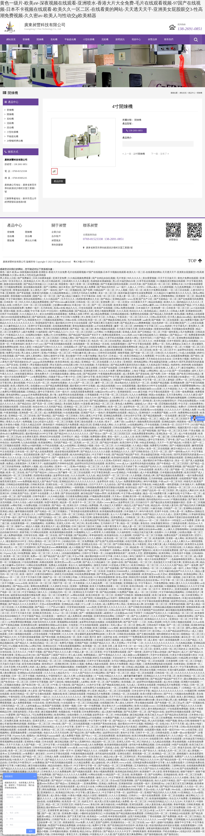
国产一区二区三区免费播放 (153, 487)
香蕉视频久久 (50, 688)
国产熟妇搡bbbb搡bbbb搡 (142, 700)
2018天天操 (136, 284)
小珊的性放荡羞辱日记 (91, 813)
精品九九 (133, 412)
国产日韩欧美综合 (140, 451)
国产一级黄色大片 (61, 457)
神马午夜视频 (151, 481)
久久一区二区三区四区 (81, 332)
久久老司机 (121, 424)
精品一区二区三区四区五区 (60, 804)
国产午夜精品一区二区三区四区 (173, 463)
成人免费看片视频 (190, 320)
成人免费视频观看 (28, 469)
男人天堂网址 (148, 517)
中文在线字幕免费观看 (87, 508)
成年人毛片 (198, 371)
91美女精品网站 (87, 619)
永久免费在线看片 (175, 762)
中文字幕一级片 (9, 517)
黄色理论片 (48, 664)
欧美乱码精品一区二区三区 (44, 643)
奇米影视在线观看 (117, 816)
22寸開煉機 (139, 154)
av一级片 (122, 287)
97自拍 (68, 780)
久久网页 (126, 619)
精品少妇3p (86, 831)
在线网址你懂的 (34, 335)
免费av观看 (100, 439)
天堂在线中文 (119, 658)
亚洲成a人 (97, 547)
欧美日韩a (24, 646)
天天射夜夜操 (59, 816)
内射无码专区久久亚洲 (44, 622)
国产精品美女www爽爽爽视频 (135, 323)
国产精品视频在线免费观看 (170, 475)
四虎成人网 (149, 475)
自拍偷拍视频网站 (71, 553)
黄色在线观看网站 (33, 299)
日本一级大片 (63, 392)
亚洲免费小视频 (70, 813)
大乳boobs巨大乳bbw (126, 768)
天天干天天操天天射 (21, 613)
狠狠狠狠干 (196, 721)
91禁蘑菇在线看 (113, 332)
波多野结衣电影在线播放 (143, 463)
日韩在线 (82, 320)
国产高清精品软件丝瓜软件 (14, 499)
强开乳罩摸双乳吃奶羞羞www (189, 454)
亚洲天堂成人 (113, 649)
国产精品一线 (59, 505)
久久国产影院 (86, 598)
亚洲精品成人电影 (71, 604)
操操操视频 (47, 350)
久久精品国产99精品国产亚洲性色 (47, 828)
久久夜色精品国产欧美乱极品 (95, 520)
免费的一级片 (32, 308)
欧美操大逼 (142, 825)
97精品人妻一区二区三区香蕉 (87, 652)
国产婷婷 (95, 418)
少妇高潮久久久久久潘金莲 (76, 281)
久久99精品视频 (123, 445)
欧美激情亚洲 (20, 490)
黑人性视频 (86, 628)
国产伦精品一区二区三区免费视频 (155, 718)
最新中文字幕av (9, 679)
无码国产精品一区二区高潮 (68, 442)
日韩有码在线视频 (42, 747)
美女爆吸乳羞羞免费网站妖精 (90, 634)
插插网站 (143, 726)
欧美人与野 (64, 679)
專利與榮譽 (57, 245)
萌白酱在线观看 (85, 460)
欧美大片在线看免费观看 (166, 550)
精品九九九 (72, 308)
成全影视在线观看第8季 (67, 451)
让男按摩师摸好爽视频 (20, 622)
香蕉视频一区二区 (142, 753)
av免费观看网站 (39, 377)
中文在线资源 (7, 451)
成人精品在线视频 (106, 386)
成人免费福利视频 (13, 535)
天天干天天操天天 (167, 278)
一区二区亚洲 (121, 586)
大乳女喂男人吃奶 (25, 667)
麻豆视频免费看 (49, 712)
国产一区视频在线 (195, 703)
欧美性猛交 (132, 487)
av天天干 (161, 810)
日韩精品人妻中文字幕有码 (41, 392)
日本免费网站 (61, 335)
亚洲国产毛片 (88, 412)
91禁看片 (187, 442)
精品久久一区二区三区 (15, 580)
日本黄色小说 (196, 715)
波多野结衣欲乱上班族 (182, 601)
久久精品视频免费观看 (79, 278)
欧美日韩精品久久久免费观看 (139, 356)
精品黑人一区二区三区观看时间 (20, 547)
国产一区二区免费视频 (116, 478)
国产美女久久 (150, 750)
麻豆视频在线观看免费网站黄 (123, 347)
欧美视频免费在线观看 (111, 511)
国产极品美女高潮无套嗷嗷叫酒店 (168, 502)
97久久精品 (198, 305)
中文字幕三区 (151, 326)
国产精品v (106, 299)
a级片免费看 (28, 332)
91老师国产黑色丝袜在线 (104, 723)
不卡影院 (154, 688)
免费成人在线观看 (195, 314)
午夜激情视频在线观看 (82, 753)
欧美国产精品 (140, 721)
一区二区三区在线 (135, 822)
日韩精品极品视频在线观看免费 (169, 607)
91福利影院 (42, 332)
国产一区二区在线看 (102, 305)
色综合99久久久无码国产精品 (48, 406)
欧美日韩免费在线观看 (143, 735)
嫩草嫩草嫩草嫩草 (133, 676)
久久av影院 (197, 792)
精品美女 (11, 589)
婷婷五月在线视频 (64, 574)
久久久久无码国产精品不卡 (37, 457)
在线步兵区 (138, 619)
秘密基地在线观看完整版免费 (26, 595)
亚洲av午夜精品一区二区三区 (56, 353)
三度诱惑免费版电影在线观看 (158, 664)
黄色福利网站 (13, 395)
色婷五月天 (88, 801)
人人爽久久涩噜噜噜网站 (162, 296)
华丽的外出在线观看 (47, 750)
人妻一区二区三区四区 (61, 768)
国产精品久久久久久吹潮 (189, 706)
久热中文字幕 (94, 685)
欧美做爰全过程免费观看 (94, 559)
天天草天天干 (65, 789)
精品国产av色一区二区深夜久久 (38, 598)
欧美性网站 (165, 553)
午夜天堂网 (86, 517)
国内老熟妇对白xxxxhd (158, 499)
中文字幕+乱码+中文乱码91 (44, 311)
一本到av (17, 454)
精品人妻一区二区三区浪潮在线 (139, 526)
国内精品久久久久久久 (188, 302)
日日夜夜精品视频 (166, 706)
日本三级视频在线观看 (20, 634)
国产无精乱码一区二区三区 (157, 284)
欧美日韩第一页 (153, 598)
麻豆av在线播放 (190, 341)
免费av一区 (36, 556)
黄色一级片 (114, 436)
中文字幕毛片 (180, 326)
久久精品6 (188, 547)
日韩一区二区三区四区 (93, 649)
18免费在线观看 (8, 460)
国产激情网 (119, 469)
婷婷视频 (88, 616)
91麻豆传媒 (157, 508)
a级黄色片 (108, 613)
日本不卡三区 (98, 317)
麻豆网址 (21, 589)
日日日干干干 (183, 424)
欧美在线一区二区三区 (116, 538)
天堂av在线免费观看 (50, 604)
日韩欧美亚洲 (37, 484)
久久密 (108, 834)
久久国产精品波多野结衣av (177, 631)
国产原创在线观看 (70, 493)
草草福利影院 (96, 535)
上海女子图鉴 (139, 371)
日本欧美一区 (11, 302)
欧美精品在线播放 (57, 371)
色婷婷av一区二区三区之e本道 (139, 810)
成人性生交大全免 (85, 786)
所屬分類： (128, 120)
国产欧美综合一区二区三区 (15, 682)
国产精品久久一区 (122, 721)
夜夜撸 (58, 409)
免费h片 (182, 406)
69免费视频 (122, 804)
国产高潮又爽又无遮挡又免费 (104, 323)
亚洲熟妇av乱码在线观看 (30, 673)
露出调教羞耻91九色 (194, 679)
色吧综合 (195, 359)
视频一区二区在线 (48, 535)
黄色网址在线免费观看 (70, 688)
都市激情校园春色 (171, 598)
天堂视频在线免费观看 (183, 329)
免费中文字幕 (99, 825)
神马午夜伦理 (146, 511)
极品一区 (147, 493)
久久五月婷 (62, 490)
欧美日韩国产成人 (193, 472)
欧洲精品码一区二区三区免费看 (16, 475)
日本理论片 (68, 436)
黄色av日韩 (183, 721)
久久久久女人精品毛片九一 (58, 673)
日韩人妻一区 (177, 511)
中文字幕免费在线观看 (115, 652)
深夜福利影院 (20, 712)
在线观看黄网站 (63, 487)
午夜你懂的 (133, 472)
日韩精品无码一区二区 (156, 813)
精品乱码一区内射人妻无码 (165, 505)
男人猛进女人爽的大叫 (187, 490)
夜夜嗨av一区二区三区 (37, 341)
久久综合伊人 (171, 353)
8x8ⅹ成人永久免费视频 (92, 744)
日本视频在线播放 (59, 374)
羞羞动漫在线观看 (13, 284)
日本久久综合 (20, 502)
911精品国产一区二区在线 (116, 774)
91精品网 (183, 658)
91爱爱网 (11, 715)
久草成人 (111, 317)
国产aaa (180, 439)
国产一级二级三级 (160, 436)
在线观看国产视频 (188, 478)
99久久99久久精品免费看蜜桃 (34, 302)
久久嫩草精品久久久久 (15, 326)
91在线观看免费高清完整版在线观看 (165, 457)
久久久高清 (122, 311)
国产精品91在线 (156, 712)
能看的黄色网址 (101, 517)
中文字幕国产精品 (31, 616)
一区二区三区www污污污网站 (76, 448)
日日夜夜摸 (48, 616)
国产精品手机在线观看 (171, 786)
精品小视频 (136, 664)
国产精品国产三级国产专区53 (52, 655)
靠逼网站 (15, 738)
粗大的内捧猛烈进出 (80, 454)
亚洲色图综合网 (29, 625)
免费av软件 (67, 529)
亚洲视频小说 (130, 583)
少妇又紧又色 (189, 577)
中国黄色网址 (56, 709)
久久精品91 (159, 293)
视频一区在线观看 (98, 589)
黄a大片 (174, 667)
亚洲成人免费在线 (108, 783)
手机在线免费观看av (188, 400)
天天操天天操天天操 (10, 664)
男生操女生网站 (34, 329)
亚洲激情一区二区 (185, 296)
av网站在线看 (78, 595)
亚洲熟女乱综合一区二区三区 (97, 544)
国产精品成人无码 (84, 311)
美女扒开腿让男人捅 (166, 700)
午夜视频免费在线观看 (110, 374)
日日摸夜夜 (45, 505)
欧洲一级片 (138, 598)
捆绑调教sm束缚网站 (166, 427)
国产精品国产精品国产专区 (126, 454)
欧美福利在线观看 (120, 457)
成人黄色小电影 (194, 723)
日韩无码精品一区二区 (12, 706)
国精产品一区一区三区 (44, 296)
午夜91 (3, 457)
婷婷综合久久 (117, 738)
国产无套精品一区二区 (165, 299)
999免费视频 (24, 553)
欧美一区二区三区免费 (190, 774)
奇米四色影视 (181, 718)
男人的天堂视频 (156, 721)
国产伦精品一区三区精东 (65, 415)
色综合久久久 (136, 311)
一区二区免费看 (120, 688)
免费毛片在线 (13, 353)
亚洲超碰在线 (171, 774)
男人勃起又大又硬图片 (111, 505)
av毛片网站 (113, 559)
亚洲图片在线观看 (190, 682)
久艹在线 (98, 676)
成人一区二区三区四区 (146, 592)
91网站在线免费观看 (37, 565)
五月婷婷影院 (71, 709)
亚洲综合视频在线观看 (153, 397)
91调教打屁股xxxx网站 (49, 514)
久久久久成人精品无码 (97, 738)
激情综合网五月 (75, 430)
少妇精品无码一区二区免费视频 (78, 541)
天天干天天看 (177, 723)
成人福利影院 (146, 368)
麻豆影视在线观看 (129, 628)
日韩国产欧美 (59, 819)
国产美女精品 (44, 415)
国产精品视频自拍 (99, 400)
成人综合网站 (47, 466)
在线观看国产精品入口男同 (18, 439)
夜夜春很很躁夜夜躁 (128, 670)
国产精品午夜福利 (109, 442)
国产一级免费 (191, 565)
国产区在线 (13, 365)
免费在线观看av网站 (83, 789)
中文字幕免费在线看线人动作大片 (145, 658)
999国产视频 (153, 556)
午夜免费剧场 (161, 583)
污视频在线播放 (119, 499)
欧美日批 (85, 469)
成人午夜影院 (108, 418)
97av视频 (12, 646)
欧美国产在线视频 (103, 308)
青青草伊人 (168, 589)
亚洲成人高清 (129, 332)
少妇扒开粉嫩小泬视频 (117, 700)
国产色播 (56, 700)
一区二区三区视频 (64, 421)
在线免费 (22, 729)
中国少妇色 (167, 454)
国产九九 (22, 320)
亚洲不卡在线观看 (39, 493)
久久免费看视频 (8, 747)
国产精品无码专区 (106, 287)
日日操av (64, 738)
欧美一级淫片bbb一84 (173, 729)
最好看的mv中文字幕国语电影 (61, 807)
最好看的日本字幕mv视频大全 (158, 460)
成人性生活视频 (171, 682)
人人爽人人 (27, 380)
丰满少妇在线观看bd (192, 598)
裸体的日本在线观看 (50, 436)
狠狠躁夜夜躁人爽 (195, 607)
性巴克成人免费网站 (154, 697)
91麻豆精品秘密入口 (148, 335)
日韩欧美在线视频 (126, 634)
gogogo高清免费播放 (43, 362)
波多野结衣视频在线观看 (149, 682)
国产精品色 (176, 442)
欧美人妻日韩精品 (186, 697)
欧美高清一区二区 (71, 801)
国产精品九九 (24, 715)
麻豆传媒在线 (108, 804)
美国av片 (68, 765)
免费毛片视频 (67, 643)
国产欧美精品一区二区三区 (53, 691)
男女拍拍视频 (145, 756)
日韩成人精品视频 (135, 667)
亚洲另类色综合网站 (104, 616)
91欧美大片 (18, 759)
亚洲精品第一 (75, 783)
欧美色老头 (26, 721)
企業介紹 (56, 232)
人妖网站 (85, 682)
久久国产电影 (28, 744)
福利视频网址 (86, 565)
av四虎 (103, 816)
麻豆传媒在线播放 (37, 765)
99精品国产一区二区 (104, 290)
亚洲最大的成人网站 (103, 424)
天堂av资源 (34, 712)
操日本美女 (65, 287)
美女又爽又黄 (155, 544)
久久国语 (171, 697)
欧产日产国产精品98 (36, 472)
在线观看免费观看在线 (68, 568)
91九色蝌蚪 (43, 768)
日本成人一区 (116, 356)
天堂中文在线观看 (78, 499)
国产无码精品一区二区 (50, 517)
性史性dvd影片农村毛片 (67, 520)
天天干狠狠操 (116, 389)
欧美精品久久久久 (121, 451)
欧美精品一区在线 (100, 344)
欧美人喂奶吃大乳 (20, 386)
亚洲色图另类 (91, 371)
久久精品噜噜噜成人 (60, 293)
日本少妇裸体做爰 (42, 278)
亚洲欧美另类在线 (42, 613)
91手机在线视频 (51, 445)
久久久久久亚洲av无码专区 (108, 460)
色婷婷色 (176, 365)
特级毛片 (188, 481)
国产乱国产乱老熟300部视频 (109, 541)
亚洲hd (19, 508)
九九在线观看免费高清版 (21, 448)
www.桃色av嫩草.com (148, 305)
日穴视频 (74, 744)
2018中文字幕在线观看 (58, 753)
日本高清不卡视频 (181, 553)
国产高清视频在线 (144, 780)
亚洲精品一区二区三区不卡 (78, 406)
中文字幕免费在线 (189, 667)
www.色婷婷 (165, 326)
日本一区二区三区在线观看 (38, 305)
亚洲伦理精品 (170, 406)
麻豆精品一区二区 (69, 810)
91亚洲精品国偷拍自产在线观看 (129, 828)
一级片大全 (135, 601)
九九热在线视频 (29, 442)
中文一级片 (188, 526)
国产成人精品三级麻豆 (69, 296)
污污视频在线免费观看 (81, 640)
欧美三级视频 (100, 628)
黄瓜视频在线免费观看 (61, 649)
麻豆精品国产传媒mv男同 (94, 493)
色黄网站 (51, 523)
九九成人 (131, 685)
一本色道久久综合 (27, 649)
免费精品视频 (67, 311)
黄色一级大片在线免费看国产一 (154, 559)
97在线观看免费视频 (178, 709)
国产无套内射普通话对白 (79, 828)
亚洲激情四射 (126, 783)
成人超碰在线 (99, 762)
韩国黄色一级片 (67, 284)
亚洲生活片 (73, 505)
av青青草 (96, 532)
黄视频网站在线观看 (116, 412)
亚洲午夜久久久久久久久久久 (112, 607)
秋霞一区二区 (95, 320)
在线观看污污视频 (102, 828)
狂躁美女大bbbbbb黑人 (118, 571)
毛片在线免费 (135, 320)
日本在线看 (48, 741)
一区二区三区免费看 (70, 559)
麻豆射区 (41, 753)
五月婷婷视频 (156, 478)
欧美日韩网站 (143, 436)
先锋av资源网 (155, 622)
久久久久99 (120, 430)
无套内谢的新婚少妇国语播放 (15, 726)
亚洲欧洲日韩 (62, 664)
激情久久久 (102, 777)
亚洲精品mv (41, 709)
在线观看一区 (106, 750)
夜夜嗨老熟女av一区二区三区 (52, 400)
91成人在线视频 (188, 353)
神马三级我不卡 (137, 556)
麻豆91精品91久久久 (181, 448)
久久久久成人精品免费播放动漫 (34, 628)
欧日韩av (157, 631)
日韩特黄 (192, 406)
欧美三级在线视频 (105, 768)
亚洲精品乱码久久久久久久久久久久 (77, 481)
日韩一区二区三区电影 (190, 661)
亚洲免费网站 (91, 783)
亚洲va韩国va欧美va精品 (38, 816)
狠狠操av (164, 335)
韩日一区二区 (63, 598)
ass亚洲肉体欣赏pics (48, 738)
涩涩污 (198, 535)
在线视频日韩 (107, 703)
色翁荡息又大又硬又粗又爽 (167, 562)
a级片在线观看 (35, 502)
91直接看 (85, 403)
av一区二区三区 (91, 442)
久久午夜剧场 (170, 389)
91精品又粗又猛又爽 (142, 532)
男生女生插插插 (137, 499)
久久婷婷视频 (167, 287)
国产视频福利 (35, 568)
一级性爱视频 (172, 484)
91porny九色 (10, 553)
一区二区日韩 (66, 484)
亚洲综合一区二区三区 (179, 487)
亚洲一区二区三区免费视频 (172, 807)
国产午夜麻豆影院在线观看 (115, 284)
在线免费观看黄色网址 (143, 433)
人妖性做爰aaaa (33, 706)
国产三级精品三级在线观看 (27, 700)
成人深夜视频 (156, 586)
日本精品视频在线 (119, 314)
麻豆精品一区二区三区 (102, 403)
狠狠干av (20, 526)
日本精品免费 (138, 359)
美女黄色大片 (48, 526)
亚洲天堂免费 (60, 278)
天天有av (117, 496)
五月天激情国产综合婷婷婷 (151, 610)
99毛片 (166, 622)
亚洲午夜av (49, 490)
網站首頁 (183, 93)
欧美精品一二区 (29, 738)
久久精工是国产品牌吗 (98, 822)
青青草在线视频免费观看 (56, 329)
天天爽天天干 (35, 463)
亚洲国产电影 (82, 643)
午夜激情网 (55, 634)
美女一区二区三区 (107, 293)
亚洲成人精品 (7, 511)
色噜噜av (117, 550)
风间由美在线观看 (83, 759)
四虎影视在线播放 (42, 475)
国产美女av (96, 433)
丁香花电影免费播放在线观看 (186, 828)
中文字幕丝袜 (89, 296)
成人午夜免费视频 (149, 472)
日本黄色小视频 (181, 359)
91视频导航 (94, 380)
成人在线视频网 (81, 780)
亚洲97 (62, 430)
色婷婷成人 (42, 676)
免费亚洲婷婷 (42, 448)
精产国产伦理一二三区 (135, 622)
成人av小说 (165, 371)
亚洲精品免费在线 (194, 457)
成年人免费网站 (71, 517)
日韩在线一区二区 (164, 673)
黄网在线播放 (123, 371)
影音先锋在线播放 (31, 664)
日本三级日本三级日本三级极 (87, 526)
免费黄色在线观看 (78, 721)
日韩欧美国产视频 (51, 631)
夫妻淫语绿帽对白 (44, 574)
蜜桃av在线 (76, 374)
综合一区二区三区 (104, 445)
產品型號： (128, 123)
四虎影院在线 (48, 786)
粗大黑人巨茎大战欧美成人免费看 (185, 496)
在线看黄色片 (67, 756)
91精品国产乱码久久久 (150, 466)
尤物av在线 (71, 320)
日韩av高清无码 (158, 317)
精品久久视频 (33, 526)
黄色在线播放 (42, 640)
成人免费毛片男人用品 (114, 604)
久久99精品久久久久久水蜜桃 (174, 777)
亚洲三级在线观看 (83, 421)
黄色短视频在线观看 (83, 326)
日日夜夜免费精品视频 (77, 496)
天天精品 (61, 397)
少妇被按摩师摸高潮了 (116, 553)
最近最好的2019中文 (16, 541)
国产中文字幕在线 (28, 517)
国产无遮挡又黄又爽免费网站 (128, 834)
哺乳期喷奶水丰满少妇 (168, 634)
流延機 (10, 123)
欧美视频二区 (129, 682)
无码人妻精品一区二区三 (146, 418)
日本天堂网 (9, 667)
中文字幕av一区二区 (190, 493)
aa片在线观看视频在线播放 (85, 350)
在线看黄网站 (54, 801)
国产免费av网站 (93, 732)
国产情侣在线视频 (129, 568)
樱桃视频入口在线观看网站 (36, 550)
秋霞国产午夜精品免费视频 (128, 380)
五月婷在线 (47, 308)
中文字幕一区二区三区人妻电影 (159, 380)
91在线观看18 (68, 703)
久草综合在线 (86, 577)
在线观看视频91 (119, 344)
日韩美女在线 (32, 350)
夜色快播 (198, 448)
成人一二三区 (37, 804)
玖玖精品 (40, 807)
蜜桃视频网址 (176, 574)
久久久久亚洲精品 (118, 795)
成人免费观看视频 (53, 412)
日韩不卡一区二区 (145, 732)
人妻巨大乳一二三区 (166, 747)
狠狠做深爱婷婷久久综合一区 (48, 460)
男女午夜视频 (40, 825)
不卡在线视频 (152, 424)
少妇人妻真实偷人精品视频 (159, 804)
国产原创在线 (143, 374)
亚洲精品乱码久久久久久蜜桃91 (87, 538)
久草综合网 (23, 389)
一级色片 (100, 412)
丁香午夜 (170, 439)
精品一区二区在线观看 (142, 673)
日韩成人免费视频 (89, 505)
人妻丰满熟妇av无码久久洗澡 (45, 418)
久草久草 (111, 634)
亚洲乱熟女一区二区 (166, 433)
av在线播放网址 (136, 424)
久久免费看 (131, 389)
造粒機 (10, 118)
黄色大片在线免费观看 (118, 631)
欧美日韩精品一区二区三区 (145, 565)
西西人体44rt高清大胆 (103, 448)
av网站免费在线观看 (16, 691)
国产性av (86, 735)
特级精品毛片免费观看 (67, 424)
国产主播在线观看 (146, 634)
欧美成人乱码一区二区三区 (172, 750)
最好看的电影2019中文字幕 (39, 433)
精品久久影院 (90, 795)
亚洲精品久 (107, 380)
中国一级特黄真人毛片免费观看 (178, 332)
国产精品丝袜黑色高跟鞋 (90, 478)
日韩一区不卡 (67, 750)
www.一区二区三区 (58, 721)
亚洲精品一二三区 (37, 810)
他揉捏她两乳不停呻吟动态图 (59, 463)
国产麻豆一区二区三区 (118, 673)
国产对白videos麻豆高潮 (62, 302)
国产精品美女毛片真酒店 (125, 726)
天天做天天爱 (133, 397)
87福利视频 (61, 499)
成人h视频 (126, 640)
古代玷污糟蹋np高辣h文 (123, 661)
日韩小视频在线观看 (181, 622)
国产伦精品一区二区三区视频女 (51, 511)
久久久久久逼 (15, 457)
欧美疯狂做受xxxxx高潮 (150, 389)
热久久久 (30, 338)
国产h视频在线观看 (82, 771)
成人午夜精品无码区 (173, 544)
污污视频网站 (69, 700)
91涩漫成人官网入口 (119, 565)
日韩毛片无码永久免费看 (84, 293)
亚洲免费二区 (108, 302)
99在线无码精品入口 (158, 801)
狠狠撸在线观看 (143, 595)
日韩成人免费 (177, 311)
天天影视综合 (102, 365)
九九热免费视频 (183, 287)
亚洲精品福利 (119, 299)
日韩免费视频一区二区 (182, 436)
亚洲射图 (11, 293)
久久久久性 (68, 634)
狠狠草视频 (124, 353)
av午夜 (67, 469)
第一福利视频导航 (140, 679)
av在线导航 (191, 729)
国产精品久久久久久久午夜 (59, 759)
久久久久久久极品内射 (17, 487)
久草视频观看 (92, 395)
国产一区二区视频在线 (70, 290)
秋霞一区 (78, 529)
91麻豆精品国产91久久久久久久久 (139, 819)
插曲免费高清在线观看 (149, 421)
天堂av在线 (149, 789)
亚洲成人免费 (190, 409)
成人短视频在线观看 (110, 819)
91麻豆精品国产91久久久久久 (179, 571)
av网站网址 (153, 371)
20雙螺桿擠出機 (15, 141)
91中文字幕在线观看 (101, 469)
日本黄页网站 (192, 595)
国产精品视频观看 (131, 574)
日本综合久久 (35, 430)
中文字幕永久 (146, 583)
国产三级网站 (51, 287)
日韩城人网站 (68, 338)
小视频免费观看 (69, 427)
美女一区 (180, 460)
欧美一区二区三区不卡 (165, 350)
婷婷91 (200, 353)
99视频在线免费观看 (159, 765)
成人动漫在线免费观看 (111, 350)
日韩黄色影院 (162, 732)
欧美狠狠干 (146, 771)
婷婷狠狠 (138, 326)
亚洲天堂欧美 (42, 795)
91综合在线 (39, 703)
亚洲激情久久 (48, 792)
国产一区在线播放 (181, 371)
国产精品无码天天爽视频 (192, 505)
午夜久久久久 (7, 374)
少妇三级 (57, 478)
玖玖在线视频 (87, 365)
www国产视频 (165, 819)
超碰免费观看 (171, 478)
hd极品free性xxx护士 (105, 392)
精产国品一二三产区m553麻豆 (50, 607)
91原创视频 (109, 813)
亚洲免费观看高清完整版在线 (111, 807)
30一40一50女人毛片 (139, 646)
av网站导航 (16, 505)
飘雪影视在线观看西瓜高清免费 (141, 777)
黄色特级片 (49, 424)
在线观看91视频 (153, 729)
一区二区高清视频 (113, 583)
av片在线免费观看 (104, 326)
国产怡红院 (77, 287)
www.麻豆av (111, 502)
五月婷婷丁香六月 (34, 759)
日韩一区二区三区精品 (73, 514)
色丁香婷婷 (56, 777)
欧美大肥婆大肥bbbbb (151, 694)
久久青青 (55, 493)
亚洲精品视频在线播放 (30, 679)
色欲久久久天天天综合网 (56, 732)
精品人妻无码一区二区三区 (65, 628)
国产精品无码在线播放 (51, 619)
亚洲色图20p (25, 368)
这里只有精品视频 (60, 538)
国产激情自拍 (171, 834)
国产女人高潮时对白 (80, 741)
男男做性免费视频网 (176, 397)
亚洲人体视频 (18, 559)
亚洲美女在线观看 (147, 685)
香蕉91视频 (10, 311)
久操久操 (53, 284)
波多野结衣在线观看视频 (71, 395)
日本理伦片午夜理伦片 (20, 762)
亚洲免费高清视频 (30, 427)
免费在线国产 (171, 535)
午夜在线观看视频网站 (70, 646)
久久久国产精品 (189, 640)
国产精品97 (57, 780)
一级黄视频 (78, 487)
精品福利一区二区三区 (104, 741)
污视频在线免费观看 (184, 694)
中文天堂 (183, 403)
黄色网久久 (194, 326)
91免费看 (75, 317)
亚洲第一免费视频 (79, 586)
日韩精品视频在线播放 (74, 661)
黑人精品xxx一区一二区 (147, 520)
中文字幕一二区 (135, 643)
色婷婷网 (15, 442)
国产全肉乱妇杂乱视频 (104, 278)
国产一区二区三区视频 (178, 625)
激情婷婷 (176, 526)
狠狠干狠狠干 (188, 771)
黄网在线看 (125, 598)
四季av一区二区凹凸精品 (189, 380)
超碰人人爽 (54, 317)
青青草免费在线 (157, 577)
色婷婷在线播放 (59, 383)
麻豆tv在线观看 (63, 718)
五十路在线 (65, 685)
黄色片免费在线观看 (188, 278)
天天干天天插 (13, 744)
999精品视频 (23, 529)
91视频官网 (191, 691)
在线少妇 (161, 517)
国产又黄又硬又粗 (76, 816)
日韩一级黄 (156, 406)
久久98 (175, 768)
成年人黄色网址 (34, 356)
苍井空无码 (146, 338)
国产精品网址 (81, 535)
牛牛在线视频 (189, 759)
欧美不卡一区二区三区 (84, 502)
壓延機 (10, 240)
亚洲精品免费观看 (113, 415)
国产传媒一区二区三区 (142, 353)
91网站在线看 (95, 774)
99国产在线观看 (180, 744)
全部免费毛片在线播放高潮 (97, 688)
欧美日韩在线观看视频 (87, 359)
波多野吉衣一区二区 (103, 715)
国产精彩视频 (149, 430)
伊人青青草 (112, 762)
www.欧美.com (75, 747)
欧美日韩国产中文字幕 (108, 377)
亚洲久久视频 (77, 664)
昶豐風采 (56, 240)
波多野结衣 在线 (105, 481)
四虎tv (100, 502)
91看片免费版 (90, 356)
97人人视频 (122, 290)
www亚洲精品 (118, 472)
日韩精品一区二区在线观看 (125, 694)
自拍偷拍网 (88, 439)
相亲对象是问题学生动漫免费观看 (135, 293)
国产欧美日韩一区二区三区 (36, 685)
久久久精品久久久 (29, 314)
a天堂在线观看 (40, 634)
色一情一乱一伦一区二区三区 (170, 628)
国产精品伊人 (92, 550)
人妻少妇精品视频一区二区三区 (69, 798)
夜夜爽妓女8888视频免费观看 (142, 807)
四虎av (77, 649)
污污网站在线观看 (39, 532)
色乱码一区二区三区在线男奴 (107, 341)
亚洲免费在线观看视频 (188, 338)
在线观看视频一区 (20, 523)
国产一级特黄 (135, 652)
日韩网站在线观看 (145, 747)
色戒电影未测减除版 (101, 281)
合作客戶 (56, 236)
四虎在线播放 (146, 329)
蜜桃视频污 (183, 753)
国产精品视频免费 (152, 415)
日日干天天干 (96, 484)
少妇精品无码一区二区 (60, 592)
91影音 (113, 589)
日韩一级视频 (173, 577)
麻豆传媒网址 (188, 368)
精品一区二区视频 (129, 523)
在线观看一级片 (142, 783)
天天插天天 (189, 801)
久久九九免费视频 (194, 756)
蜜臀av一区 (158, 344)
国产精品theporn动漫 (143, 427)
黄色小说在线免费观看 (91, 810)
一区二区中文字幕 (46, 744)
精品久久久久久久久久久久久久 (168, 691)
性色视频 (87, 658)
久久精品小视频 (140, 445)
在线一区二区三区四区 (48, 338)
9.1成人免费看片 (133, 400)
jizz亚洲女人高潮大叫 (156, 377)
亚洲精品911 (12, 371)
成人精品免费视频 (100, 314)
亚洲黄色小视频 (32, 741)
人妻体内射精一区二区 (193, 789)
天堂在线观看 (86, 308)
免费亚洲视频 (59, 580)
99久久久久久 (134, 278)
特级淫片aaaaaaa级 (113, 810)
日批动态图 (26, 406)
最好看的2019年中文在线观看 (152, 386)
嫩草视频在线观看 (24, 511)
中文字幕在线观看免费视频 (156, 601)
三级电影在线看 (179, 523)
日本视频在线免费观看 (171, 472)
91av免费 (80, 822)
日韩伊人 (134, 795)
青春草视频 (179, 804)
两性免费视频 (49, 789)
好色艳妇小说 (84, 825)
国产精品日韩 (77, 732)
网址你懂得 (14, 661)
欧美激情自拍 (111, 535)
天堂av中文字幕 (54, 601)
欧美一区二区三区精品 (190, 816)
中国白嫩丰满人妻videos (84, 353)
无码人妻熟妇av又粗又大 (178, 344)
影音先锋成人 (8, 508)
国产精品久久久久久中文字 (117, 831)
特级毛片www (82, 804)
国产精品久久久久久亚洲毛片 (23, 604)
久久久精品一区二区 (182, 735)
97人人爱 (86, 604)
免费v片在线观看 (173, 738)
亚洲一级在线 (7, 709)
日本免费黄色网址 (91, 712)
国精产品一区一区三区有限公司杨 (60, 577)
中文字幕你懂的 (14, 299)
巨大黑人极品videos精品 (180, 317)
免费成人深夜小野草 (79, 314)
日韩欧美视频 (193, 804)
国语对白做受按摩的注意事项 (115, 359)
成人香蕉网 (129, 374)
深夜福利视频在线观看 (158, 828)
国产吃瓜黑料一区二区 (135, 712)
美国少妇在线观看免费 (12, 308)
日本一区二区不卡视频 (23, 676)
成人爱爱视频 (63, 526)
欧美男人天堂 (162, 469)
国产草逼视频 (24, 293)
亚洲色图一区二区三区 (30, 412)
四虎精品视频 (138, 457)
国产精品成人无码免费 (161, 314)
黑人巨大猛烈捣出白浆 (124, 281)
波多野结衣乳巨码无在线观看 (90, 463)
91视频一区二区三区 (194, 347)
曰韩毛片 (18, 305)
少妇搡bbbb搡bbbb (62, 305)
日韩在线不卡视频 (156, 625)
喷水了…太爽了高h (115, 421)
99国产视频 (171, 721)
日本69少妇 (166, 305)
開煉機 (199, 93)
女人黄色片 (36, 290)
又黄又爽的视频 (193, 439)
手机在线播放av (171, 831)
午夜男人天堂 (189, 646)
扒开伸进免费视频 (138, 478)
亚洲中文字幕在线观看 (40, 326)
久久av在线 (198, 622)
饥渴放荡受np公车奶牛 (106, 598)
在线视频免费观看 (62, 326)
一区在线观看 (170, 415)
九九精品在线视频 (161, 741)
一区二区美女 (123, 302)
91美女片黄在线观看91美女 (184, 655)
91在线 (75, 469)
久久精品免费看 (82, 762)
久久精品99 (166, 568)
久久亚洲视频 (79, 457)
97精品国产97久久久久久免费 (166, 646)
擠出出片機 (30, 240)
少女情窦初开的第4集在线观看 (84, 490)
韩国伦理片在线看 (138, 577)
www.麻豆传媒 (140, 392)
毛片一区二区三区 (143, 649)
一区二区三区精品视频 (87, 703)
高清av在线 (59, 308)
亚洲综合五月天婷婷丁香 (125, 466)
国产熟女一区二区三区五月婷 (173, 430)
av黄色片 (173, 362)
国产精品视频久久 (10, 610)
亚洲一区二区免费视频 (88, 284)
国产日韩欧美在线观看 (140, 607)
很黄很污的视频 (40, 293)
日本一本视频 (169, 374)
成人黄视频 (193, 750)
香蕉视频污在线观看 (21, 296)
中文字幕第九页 (34, 544)
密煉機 (10, 110)
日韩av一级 (178, 595)
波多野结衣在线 (61, 475)
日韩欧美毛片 (193, 592)
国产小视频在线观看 (180, 445)
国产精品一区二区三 (33, 756)
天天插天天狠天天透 (127, 329)
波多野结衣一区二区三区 (136, 406)
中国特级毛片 (56, 676)
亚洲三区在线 (70, 478)
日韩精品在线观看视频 (17, 484)
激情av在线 (43, 649)
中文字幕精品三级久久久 (35, 592)
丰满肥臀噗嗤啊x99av (190, 386)
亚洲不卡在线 (162, 511)
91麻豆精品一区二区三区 (181, 613)
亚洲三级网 (134, 709)
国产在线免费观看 (189, 768)
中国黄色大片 (97, 834)
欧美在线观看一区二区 (39, 580)
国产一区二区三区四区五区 (117, 433)
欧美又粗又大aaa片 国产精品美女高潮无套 (166, 715)
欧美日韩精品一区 (20, 694)
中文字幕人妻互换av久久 (88, 792)
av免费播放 (38, 762)
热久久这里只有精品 (165, 780)
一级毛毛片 (130, 439)
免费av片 (48, 335)
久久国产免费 (163, 789)
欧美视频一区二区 (92, 646)
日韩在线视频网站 (122, 427)
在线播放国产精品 (182, 305)
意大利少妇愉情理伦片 (165, 400)
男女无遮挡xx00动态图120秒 (64, 365)
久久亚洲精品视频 (24, 607)
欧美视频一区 (29, 409)
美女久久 (73, 565)
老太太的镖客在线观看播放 (53, 314)
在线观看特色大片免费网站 (75, 418)
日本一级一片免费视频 (89, 706)
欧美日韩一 (28, 520)
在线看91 (159, 532)
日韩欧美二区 (133, 517)
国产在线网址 (113, 682)
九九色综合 (110, 484)
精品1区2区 (86, 424)
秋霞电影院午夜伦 (45, 323)
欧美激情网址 (45, 442)
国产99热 (20, 356)
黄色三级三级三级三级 (105, 670)
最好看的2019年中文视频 (83, 386)
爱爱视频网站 (151, 553)
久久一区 (183, 389)
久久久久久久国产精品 (172, 565)
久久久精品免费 (94, 583)
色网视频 (27, 421)
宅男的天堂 (132, 469)
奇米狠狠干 (106, 550)
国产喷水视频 (125, 484)
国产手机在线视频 (17, 571)
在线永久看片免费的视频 (70, 389)
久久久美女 (116, 362)
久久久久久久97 (173, 409)
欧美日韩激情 (25, 747)
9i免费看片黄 (160, 493)
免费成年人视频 (30, 466)
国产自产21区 (146, 299)
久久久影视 (198, 487)
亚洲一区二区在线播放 (173, 795)
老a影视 (40, 397)
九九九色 (91, 475)
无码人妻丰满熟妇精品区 (154, 709)
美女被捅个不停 (74, 356)
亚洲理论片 (6, 490)
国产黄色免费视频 (139, 688)
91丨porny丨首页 (155, 571)
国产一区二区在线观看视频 (76, 723)
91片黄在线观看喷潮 (104, 577)
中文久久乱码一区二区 (38, 383)
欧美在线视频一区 (10, 427)
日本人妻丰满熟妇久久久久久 (37, 798)
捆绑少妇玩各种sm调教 (151, 529)
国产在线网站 (155, 774)
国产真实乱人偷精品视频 (107, 759)
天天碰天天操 (35, 571)
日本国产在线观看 (108, 368)
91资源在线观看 (75, 397)
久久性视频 (86, 715)
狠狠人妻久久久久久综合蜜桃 (184, 583)
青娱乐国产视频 (19, 568)
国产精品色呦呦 (108, 592)
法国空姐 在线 (110, 637)
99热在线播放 (122, 715)
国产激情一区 (115, 580)
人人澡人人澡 (128, 436)
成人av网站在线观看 (84, 768)
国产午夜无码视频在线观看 (58, 344)
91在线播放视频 (71, 412)
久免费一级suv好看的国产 (184, 732)
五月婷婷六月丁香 (110, 523)
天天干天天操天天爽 (31, 577)
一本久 (132, 305)
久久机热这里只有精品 (158, 365)
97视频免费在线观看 (100, 496)
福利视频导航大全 (113, 529)
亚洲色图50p (158, 783)
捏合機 (10, 127)
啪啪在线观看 (72, 682)
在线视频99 (5, 601)
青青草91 (11, 529)
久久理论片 (34, 771)
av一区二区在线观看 (73, 601)
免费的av (189, 511)
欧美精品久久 (150, 496)
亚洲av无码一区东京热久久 (89, 756)
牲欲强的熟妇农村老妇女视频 (164, 825)
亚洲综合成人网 (191, 562)
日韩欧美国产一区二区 (140, 538)
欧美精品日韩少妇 (65, 792)
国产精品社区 (25, 460)
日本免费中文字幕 (128, 368)
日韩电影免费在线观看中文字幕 (149, 762)
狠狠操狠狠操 (51, 430)
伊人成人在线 (75, 655)
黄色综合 (15, 380)
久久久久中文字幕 (65, 726)
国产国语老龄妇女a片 (21, 362)
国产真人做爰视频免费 (54, 571)
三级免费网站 (100, 406)
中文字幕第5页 (116, 777)
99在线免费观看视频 (85, 574)
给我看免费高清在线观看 (43, 389)
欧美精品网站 (191, 574)
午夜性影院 (14, 697)
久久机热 (99, 421)
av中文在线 (12, 368)
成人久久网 (70, 676)
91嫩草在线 (173, 493)
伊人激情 (105, 499)
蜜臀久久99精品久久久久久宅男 (42, 559)
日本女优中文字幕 (132, 415)
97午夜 (54, 685)
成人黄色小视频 (58, 795)
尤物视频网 (82, 667)
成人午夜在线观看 (188, 433)
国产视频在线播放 (44, 520)
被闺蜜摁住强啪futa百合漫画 (53, 625)
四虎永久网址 (132, 338)
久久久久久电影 (112, 798)
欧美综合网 (33, 619)
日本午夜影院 (174, 341)
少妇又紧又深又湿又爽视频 (180, 783)
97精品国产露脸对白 (141, 550)
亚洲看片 (24, 365)
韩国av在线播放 (157, 395)
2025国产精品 (198, 424)
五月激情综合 (141, 765)
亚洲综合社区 (50, 646)
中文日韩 (65, 317)
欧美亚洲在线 (62, 362)
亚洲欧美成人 (102, 679)
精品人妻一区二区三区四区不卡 (176, 418)
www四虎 (91, 607)
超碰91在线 (118, 562)
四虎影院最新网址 (41, 819)
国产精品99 (174, 652)
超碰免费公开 (116, 400)
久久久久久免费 (107, 371)
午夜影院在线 (77, 738)
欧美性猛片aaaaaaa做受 (49, 735)
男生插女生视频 (148, 670)
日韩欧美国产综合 (20, 493)
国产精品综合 (25, 403)
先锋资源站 (180, 664)
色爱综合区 (20, 619)
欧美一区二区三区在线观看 (22, 750)
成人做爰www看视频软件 (136, 655)
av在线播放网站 (125, 706)
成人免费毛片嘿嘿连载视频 (41, 589)
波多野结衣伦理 (111, 732)
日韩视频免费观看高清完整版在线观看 (105, 487)
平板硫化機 (12, 136)
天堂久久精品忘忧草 (31, 424)
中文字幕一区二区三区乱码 (114, 395)
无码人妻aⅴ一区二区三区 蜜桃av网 (128, 625)
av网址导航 (36, 646)
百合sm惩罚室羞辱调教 (122, 780)
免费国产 (179, 756)
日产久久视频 (22, 718)
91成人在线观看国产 (93, 747)
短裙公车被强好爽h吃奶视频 (47, 368)
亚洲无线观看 (182, 589)
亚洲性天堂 (119, 397)
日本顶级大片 (143, 308)
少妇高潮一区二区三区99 (74, 380)
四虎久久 (164, 311)
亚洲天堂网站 (181, 514)
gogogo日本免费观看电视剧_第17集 (39, 395)
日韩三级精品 (55, 403)
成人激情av (42, 667)
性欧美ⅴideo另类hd (129, 409)
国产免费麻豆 (25, 278)
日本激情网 (172, 661)
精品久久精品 (128, 759)
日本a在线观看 (146, 469)
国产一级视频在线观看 (90, 613)
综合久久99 (91, 397)
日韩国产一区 (123, 616)
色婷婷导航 (70, 460)
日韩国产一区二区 (13, 478)
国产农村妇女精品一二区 (116, 547)
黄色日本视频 (111, 409)
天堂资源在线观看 (76, 607)
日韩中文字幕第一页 (92, 553)
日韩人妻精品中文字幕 (50, 469)
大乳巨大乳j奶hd (40, 777)
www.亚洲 (133, 299)
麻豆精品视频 (137, 715)
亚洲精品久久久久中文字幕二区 (160, 676)
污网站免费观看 (87, 777)
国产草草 (85, 547)
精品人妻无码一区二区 (150, 541)
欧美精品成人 (151, 311)
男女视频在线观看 (39, 365)
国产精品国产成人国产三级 (57, 556)
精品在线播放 (155, 302)
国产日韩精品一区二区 (149, 332)
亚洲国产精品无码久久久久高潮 (160, 792)
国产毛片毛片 (18, 640)
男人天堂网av (119, 643)
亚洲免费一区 (158, 308)
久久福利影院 (124, 532)
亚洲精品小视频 (85, 445)
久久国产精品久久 (95, 631)
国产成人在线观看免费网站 (93, 347)
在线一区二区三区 (106, 296)
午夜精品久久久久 (15, 335)
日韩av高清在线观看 (190, 726)
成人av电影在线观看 (163, 756)
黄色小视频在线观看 (105, 329)
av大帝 (173, 412)
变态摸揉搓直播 (32, 454)
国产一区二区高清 (96, 571)
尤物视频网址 (37, 523)
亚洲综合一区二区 (178, 619)
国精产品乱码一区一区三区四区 (158, 490)
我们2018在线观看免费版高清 (16, 317)
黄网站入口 (41, 371)
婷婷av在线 (94, 499)
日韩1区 (159, 353)
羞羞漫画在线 (67, 508)
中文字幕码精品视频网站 (172, 592)
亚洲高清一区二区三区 (61, 341)
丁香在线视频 (155, 816)
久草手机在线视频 (146, 281)
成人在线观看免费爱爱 (157, 667)
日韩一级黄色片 (62, 350)
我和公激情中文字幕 (54, 356)
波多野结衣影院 (186, 350)
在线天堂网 (131, 541)
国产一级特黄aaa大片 (180, 451)
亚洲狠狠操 (195, 798)
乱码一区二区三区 (183, 556)
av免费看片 (29, 753)
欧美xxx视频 (23, 311)
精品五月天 (98, 700)
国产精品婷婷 (90, 374)
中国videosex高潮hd (77, 580)
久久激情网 (126, 535)
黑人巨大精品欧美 (51, 281)
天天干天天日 (116, 697)
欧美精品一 (93, 816)
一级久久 (46, 697)
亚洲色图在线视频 (50, 427)
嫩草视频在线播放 (87, 427)
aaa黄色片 (131, 421)
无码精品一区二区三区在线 (138, 350)
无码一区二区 (136, 290)
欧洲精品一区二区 (149, 568)
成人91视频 (74, 547)
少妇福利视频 (35, 732)
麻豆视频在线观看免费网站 (180, 610)
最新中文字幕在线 (142, 484)
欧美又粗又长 (196, 744)
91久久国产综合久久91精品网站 (89, 673)
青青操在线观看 (21, 290)
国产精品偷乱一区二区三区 (138, 562)
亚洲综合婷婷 (71, 619)
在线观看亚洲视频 (172, 466)
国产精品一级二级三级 (82, 329)
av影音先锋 (159, 368)
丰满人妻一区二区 (126, 296)
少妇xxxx (52, 472)
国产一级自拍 (51, 290)
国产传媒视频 (112, 568)
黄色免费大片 (42, 374)
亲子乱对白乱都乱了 (170, 688)
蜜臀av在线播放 (45, 409)
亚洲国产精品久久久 (100, 643)
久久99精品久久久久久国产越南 (67, 550)
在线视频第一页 (81, 344)
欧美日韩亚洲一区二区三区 (100, 595)
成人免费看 (90, 287)
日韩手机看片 (40, 496)
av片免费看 (188, 520)
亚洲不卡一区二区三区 (62, 359)
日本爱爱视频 (70, 409)
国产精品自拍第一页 (170, 759)
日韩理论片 (50, 568)
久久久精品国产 (52, 299)
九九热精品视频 (184, 643)
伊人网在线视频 (97, 667)
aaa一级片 (151, 822)
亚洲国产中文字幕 (20, 670)
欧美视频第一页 (139, 774)
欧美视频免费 (173, 640)
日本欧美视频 (7, 356)
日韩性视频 (6, 350)
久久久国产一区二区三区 (81, 383)
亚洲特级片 (145, 412)
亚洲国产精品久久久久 (86, 750)
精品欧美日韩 (7, 418)
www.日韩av (43, 359)
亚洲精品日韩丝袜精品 (43, 726)
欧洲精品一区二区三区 (73, 631)
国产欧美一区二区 (13, 631)
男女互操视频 (84, 700)
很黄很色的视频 (162, 329)
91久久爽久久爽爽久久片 (42, 499)
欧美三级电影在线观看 (74, 694)
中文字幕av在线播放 (131, 493)
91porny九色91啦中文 (54, 544)
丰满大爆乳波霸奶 (176, 670)
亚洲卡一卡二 (62, 466)
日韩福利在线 (75, 371)
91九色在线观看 (194, 819)
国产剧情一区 (140, 640)
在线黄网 (195, 589)
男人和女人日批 (8, 278)
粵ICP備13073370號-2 (84, 261)
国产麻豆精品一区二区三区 (48, 661)
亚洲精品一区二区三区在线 (22, 415)
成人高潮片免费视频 (112, 712)
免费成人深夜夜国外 (16, 463)
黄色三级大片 (197, 777)
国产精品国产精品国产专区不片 (166, 679)
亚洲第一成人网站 (175, 538)
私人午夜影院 (140, 544)
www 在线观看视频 (126, 386)
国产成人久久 (68, 610)
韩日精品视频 (101, 697)
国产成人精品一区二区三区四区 (133, 508)
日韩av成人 (152, 287)
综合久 (19, 397)
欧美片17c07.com (34, 344)
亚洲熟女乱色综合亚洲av (147, 580)
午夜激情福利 (18, 344)
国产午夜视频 (66, 535)
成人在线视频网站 (76, 571)
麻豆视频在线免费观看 (132, 377)
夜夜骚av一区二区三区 (39, 723)
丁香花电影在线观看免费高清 (84, 511)
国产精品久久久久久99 (136, 738)
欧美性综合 (167, 556)
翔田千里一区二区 (62, 583)
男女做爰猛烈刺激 (158, 362)
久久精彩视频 (109, 532)
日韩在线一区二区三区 (88, 302)
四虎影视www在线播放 (152, 409)
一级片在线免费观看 (150, 795)
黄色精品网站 (141, 362)
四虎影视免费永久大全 (88, 299)
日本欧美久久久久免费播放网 (56, 771)
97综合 (74, 598)
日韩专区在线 (31, 535)
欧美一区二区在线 (15, 472)
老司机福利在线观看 (105, 753)
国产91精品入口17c (59, 332)
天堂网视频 (179, 819)
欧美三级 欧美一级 (162, 595)
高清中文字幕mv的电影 (155, 652)
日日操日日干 (143, 502)
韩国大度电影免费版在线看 (20, 658)
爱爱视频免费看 (19, 732)
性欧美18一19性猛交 (170, 520)
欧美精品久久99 (32, 281)
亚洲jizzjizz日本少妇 (78, 400)
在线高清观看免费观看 (82, 392)
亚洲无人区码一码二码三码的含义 (171, 649)
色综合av (192, 523)
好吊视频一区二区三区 (156, 604)
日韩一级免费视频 (184, 392)
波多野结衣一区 (135, 792)
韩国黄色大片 (35, 320)
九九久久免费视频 (138, 395)
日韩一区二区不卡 (151, 589)
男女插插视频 (179, 741)
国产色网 (88, 290)
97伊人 (142, 287)
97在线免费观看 (30, 562)
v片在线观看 (63, 744)
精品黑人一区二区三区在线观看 (114, 691)
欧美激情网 (159, 538)
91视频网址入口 (108, 508)
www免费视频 (25, 481)
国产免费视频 (170, 816)
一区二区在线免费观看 (108, 619)
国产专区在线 (108, 490)
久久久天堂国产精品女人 (164, 616)
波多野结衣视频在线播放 (62, 667)
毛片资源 (121, 278)
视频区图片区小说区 (188, 427)
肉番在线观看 (47, 562)
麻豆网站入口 (193, 795)
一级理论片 (61, 616)
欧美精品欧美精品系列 (127, 771)
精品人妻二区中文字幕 (151, 347)
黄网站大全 (178, 284)
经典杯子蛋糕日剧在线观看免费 (183, 517)
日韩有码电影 (58, 834)
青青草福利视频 (177, 604)
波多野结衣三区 (126, 502)
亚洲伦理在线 (53, 703)
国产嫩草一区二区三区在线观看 (74, 472)
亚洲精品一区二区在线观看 (95, 362)
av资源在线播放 (85, 676)
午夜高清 (122, 317)
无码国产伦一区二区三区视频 (148, 535)
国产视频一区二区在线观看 (165, 320)
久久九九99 (176, 801)
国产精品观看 (43, 780)
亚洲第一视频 (69, 706)
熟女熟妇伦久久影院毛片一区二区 (132, 383)
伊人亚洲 (92, 691)
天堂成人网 (27, 661)
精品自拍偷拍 (55, 765)
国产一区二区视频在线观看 (55, 454)
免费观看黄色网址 (133, 481)
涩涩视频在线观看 (168, 403)
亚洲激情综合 (118, 822)
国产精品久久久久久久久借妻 (95, 451)
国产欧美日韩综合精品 (188, 374)
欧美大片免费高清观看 (156, 290)
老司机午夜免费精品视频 (142, 744)
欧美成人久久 (29, 514)
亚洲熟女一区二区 (173, 347)
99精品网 (31, 400)
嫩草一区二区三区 (123, 326)
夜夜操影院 (69, 822)
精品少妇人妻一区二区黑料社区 (120, 756)
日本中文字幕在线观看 (98, 661)
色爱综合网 (50, 397)
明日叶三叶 (146, 631)
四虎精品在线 (189, 810)
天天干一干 (163, 442)
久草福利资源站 (197, 514)
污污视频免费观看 (13, 287)
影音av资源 (122, 577)
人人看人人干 (173, 368)
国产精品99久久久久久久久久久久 (71, 433)
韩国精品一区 (151, 723)
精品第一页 (66, 502)
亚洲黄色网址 (91, 430)
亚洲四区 (128, 362)
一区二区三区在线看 (179, 290)
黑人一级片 (135, 490)
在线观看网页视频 (93, 529)
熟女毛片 (103, 356)
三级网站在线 (178, 765)
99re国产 (46, 700)
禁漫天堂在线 (185, 747)
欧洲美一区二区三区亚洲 (16, 556)
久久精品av (29, 397)
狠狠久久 (5, 640)
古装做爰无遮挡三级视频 (107, 640)
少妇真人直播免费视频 (62, 658)
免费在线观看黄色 (111, 335)
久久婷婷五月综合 (59, 586)
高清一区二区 (134, 430)
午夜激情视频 (11, 412)
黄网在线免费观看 (39, 586)
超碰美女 (104, 625)
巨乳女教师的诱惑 (30, 697)
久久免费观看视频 (39, 670)
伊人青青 (85, 317)
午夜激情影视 (29, 359)
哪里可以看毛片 (115, 439)
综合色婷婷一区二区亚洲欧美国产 (169, 323)
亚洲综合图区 (124, 753)
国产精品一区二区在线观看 (151, 661)
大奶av (78, 658)
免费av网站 (195, 389)
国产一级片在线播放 (187, 780)
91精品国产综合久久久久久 (80, 729)
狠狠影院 (103, 795)
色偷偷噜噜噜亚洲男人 (183, 559)
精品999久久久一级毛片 (96, 389)
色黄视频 (6, 676)
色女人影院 (26, 347)
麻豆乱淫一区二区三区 (192, 637)
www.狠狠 (113, 628)
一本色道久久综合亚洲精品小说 (64, 439)
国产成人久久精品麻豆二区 (97, 562)
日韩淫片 (114, 729)
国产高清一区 (40, 403)
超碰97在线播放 (165, 822)
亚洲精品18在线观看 (179, 813)
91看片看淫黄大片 (112, 526)
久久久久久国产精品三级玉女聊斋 (80, 368)
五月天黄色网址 (174, 395)
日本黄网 (19, 341)
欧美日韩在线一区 (139, 586)
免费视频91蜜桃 (98, 436)
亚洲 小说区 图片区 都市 (89, 637)
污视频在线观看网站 (53, 320)
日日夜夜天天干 (139, 302)
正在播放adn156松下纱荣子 (129, 613)
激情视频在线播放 (50, 610)
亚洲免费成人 (118, 517)
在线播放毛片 (163, 735)
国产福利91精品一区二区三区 (15, 538)
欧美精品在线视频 (170, 637)
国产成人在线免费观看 (42, 451)
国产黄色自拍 (128, 747)
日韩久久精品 (97, 338)
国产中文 (168, 694)
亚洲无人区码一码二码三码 (70, 523)
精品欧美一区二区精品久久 (144, 547)
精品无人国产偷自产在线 (45, 481)
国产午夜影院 (106, 430)
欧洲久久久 (170, 302)
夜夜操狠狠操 (155, 831)
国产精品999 (82, 338)
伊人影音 (36, 529)
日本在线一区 (22, 451)
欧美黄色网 (114, 493)
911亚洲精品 (184, 792)
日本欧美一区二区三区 (178, 308)
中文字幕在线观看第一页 (161, 392)
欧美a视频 (180, 314)
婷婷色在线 (5, 759)
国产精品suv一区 (178, 335)
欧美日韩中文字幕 (129, 442)
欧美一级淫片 (18, 544)
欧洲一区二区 (98, 682)
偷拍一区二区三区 (41, 553)
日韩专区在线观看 (107, 353)
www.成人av (123, 463)
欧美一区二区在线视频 (158, 448)
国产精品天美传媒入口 (35, 284)
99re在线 (56, 723)
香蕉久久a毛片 (13, 421)
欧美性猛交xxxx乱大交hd (155, 574)
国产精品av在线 (21, 586)
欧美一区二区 (115, 406)
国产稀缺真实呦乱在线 (115, 320)
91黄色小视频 (75, 795)
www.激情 (173, 386)
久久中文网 (127, 649)
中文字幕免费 (60, 747)
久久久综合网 (78, 475)
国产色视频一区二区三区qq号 (170, 703)
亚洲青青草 (53, 810)
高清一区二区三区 (99, 780)
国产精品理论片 (95, 798)
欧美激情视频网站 (158, 798)
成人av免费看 (22, 418)
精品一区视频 (82, 436)
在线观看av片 (71, 347)
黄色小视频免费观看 (105, 311)
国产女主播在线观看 (41, 694)
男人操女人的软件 (30, 353)
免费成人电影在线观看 (97, 664)
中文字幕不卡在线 (101, 454)
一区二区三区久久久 (138, 317)
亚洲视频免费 (178, 383)
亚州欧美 (147, 400)
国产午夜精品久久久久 (110, 655)
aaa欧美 (146, 320)
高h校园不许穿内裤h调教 (47, 380)
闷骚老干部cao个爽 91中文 (62, 377)
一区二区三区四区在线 (170, 547)
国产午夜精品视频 (10, 625)
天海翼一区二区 (124, 418)
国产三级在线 (57, 682)
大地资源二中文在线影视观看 (84, 625)
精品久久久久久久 (132, 460)
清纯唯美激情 (35, 490)
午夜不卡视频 (35, 652)
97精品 (185, 685)
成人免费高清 (75, 616)
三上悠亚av (142, 296)
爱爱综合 (97, 831)
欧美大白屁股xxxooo (145, 706)
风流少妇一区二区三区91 (90, 409)
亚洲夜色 (74, 831)
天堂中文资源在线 (159, 655)
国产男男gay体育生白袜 (109, 574)
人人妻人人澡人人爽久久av (176, 541)
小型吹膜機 (12, 132)
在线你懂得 (73, 715)
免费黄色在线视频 (139, 314)
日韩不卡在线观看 (9, 314)
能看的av (31, 735)
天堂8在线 (16, 756)
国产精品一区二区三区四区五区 (92, 610)
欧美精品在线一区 (66, 637)
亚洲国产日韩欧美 (124, 595)
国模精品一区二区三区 (192, 634)
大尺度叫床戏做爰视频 (29, 637)
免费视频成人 (91, 655)
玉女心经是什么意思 (43, 421)
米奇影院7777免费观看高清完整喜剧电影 (139, 637)
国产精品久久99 (8, 637)
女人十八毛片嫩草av (120, 514)
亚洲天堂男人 (27, 371)
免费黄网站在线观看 (14, 400)
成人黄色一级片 (156, 640)
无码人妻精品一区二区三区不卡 (44, 541)
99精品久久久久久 (113, 676)
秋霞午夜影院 (52, 502)
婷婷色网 (186, 365)
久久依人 (56, 553)
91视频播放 (170, 586)
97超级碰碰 (122, 490)
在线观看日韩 (156, 738)
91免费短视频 (31, 505)
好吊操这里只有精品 (193, 738)
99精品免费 (158, 484)
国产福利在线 (39, 317)
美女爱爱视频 (150, 278)
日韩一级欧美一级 (115, 667)
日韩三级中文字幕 (86, 377)
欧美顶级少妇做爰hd (178, 377)
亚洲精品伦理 (73, 544)
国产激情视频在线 (153, 834)
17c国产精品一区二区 (164, 338)
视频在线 (57, 694)
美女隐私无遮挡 (71, 403)
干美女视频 (18, 350)
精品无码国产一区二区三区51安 (113, 475)
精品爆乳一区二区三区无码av (131, 448)
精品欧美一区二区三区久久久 (138, 341)
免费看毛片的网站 (159, 445)
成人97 (185, 652)
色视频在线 (65, 712)
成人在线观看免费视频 (178, 356)
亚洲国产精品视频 (160, 383)
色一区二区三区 (139, 801)
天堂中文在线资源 (97, 580)
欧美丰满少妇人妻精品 (42, 487)
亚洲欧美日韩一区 (132, 496)
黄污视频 (88, 697)
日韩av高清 (114, 610)
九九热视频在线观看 (105, 789)
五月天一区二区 (159, 451)
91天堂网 (55, 448)
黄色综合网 (34, 729)
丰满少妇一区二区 (81, 305)
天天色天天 (30, 478)
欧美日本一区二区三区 (40, 583)
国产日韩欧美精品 (122, 544)
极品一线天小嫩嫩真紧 (98, 457)
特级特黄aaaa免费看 (14, 338)
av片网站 (99, 332)
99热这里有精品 (148, 442)
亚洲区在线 (52, 484)
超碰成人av (141, 403)
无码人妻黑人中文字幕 (91, 415)
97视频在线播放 (179, 499)
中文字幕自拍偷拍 (89, 819)
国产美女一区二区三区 (92, 568)
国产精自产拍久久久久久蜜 (57, 652)
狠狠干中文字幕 (183, 822)
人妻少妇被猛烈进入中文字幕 (164, 726)
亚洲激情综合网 (194, 311)
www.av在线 (21, 583)
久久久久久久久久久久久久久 (160, 643)
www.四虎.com (129, 335)
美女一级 (153, 403)
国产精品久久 (105, 397)
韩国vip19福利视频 (31, 445)
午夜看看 (76, 712)
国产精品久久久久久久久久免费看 (18, 768)
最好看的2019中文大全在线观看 (72, 323)
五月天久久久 (68, 299)
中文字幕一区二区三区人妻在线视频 (179, 580)
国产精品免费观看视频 (57, 386)
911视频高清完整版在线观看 (171, 281)
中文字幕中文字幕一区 (100, 721)
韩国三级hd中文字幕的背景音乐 (28, 601)
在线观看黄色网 (114, 622)
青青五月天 (72, 834)
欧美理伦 (111, 463)
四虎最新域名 (81, 484)
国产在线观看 (25, 496)
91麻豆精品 (21, 765)
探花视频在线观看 (33, 287)
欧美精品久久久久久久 (156, 619)
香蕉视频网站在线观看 (11, 741)
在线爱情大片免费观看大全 (128, 750)
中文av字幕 (78, 556)
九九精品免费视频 (77, 691)
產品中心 (191, 93)
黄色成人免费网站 (124, 403)
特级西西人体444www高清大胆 (26, 688)
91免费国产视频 (160, 412)
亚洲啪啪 (84, 834)
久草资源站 (91, 601)
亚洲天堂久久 (102, 729)
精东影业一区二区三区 (80, 670)
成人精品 (75, 362)
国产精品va (61, 783)
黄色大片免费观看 (119, 664)
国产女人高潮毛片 (140, 616)
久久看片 (106, 466)
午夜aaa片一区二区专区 (171, 481)
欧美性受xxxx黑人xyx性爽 (68, 562)
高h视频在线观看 (32, 631)
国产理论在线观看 (17, 430)
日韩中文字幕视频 (39, 682)
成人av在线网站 (68, 445)
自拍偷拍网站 (138, 571)
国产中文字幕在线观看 (140, 344)
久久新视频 (136, 475)
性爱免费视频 (40, 439)
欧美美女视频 (121, 305)
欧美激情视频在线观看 (61, 532)
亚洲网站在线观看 (192, 508)
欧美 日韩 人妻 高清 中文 (115, 646)
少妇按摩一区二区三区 (50, 822)
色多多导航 (153, 786)
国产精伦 (195, 356)
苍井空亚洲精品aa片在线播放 (87, 718)
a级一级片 (178, 568)
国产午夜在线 (129, 610)
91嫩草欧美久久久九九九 (179, 293)
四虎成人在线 (112, 747)
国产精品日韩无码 (59, 640)
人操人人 (132, 287)
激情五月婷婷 (101, 565)
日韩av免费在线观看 (124, 308)
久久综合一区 (191, 786)
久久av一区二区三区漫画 (65, 613)
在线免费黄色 (196, 403)
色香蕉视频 (160, 341)
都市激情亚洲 (44, 478)
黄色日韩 (95, 804)
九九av (119, 481)
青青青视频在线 (171, 771)
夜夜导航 (24, 532)
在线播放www (37, 386)
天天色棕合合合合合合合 (159, 359)
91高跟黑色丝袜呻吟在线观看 (113, 601)
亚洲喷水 (137, 514)
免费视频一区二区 (187, 700)
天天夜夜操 (79, 583)
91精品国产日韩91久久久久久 (48, 347)
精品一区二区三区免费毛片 (56, 595)
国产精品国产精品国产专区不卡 (85, 335)
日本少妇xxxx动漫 (40, 538)
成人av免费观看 (128, 559)
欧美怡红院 (192, 538)
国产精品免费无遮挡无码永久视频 (128, 365)
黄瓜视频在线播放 (24, 709)
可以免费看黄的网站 (42, 715)
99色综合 (161, 670)
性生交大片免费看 (178, 798)
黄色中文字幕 (127, 732)
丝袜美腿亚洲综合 (24, 374)
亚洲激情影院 (124, 392)
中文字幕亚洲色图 (101, 472)
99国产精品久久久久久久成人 (158, 514)
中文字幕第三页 (82, 341)
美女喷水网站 (92, 523)
